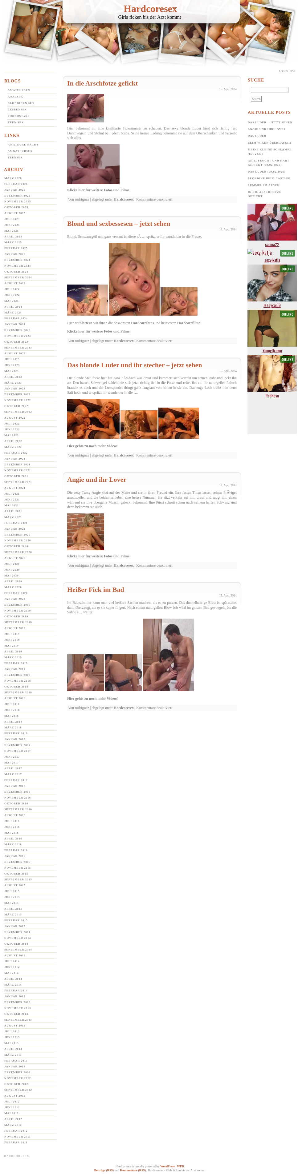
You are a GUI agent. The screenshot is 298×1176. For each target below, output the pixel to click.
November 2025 (17, 201)
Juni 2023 (12, 365)
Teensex (15, 157)
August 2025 (15, 213)
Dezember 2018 (17, 674)
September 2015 (18, 879)
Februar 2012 (16, 1130)
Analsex (15, 96)
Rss (292, 71)
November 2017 (17, 750)
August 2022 (15, 417)
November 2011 (17, 1136)
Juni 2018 (12, 710)
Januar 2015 (14, 926)
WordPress (167, 1166)
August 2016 (15, 815)
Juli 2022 (12, 423)
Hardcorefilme (188, 323)
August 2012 (15, 1095)
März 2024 (13, 312)
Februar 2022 (16, 452)
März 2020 (13, 587)
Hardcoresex (150, 8)
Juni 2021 (12, 499)
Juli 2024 (12, 289)
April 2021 (13, 511)
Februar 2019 (16, 663)
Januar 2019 (14, 669)
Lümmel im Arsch (264, 185)
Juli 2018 (12, 704)
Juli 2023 (12, 359)
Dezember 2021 (17, 464)
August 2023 (15, 353)
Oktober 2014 (16, 943)
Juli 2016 (12, 821)
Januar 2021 (14, 528)
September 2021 (18, 482)
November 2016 (17, 797)
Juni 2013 (12, 1037)
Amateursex (19, 90)
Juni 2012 (12, 1107)
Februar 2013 (16, 1060)
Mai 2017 (11, 762)
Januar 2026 (14, 189)
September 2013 (18, 1019)
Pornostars (19, 116)
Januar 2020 (14, 598)
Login (283, 71)
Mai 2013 (11, 1043)
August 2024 (15, 283)
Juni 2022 (12, 429)
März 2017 (13, 774)
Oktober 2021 (16, 476)
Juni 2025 (12, 224)
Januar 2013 (14, 1066)
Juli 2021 (12, 493)
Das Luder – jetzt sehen (270, 122)
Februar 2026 (16, 183)
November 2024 (17, 265)
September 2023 (18, 347)
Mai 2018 (11, 715)
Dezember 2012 (17, 1072)
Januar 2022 (14, 458)
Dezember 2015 (17, 861)
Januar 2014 (14, 996)
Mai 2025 (11, 230)
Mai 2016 (11, 832)
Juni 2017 (12, 756)
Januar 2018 (14, 739)
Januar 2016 (14, 856)
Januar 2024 (14, 324)
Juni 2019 (12, 639)
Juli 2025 (12, 219)
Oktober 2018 (16, 686)
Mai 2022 (11, 435)
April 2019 (13, 651)
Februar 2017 (16, 780)
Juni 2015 (12, 897)
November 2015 (17, 867)
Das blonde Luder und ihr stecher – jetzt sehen (134, 365)
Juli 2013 (12, 1031)
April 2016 (13, 838)
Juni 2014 (12, 967)
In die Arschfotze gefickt (102, 83)
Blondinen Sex (21, 103)
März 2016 (13, 844)
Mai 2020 (11, 575)
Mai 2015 (11, 902)
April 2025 (13, 236)
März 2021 (13, 517)
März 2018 (13, 727)
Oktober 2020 (16, 546)
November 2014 (17, 937)
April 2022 (13, 441)
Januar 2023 (14, 388)
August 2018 (15, 698)
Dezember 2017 (17, 745)
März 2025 (13, 242)
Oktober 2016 (16, 803)
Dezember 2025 (17, 195)
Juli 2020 (12, 563)
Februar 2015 (16, 920)
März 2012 (13, 1124)
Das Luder (257, 136)
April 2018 (13, 721)
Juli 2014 (12, 961)
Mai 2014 (11, 973)
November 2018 (17, 680)
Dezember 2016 (17, 791)
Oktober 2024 (16, 271)
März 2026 (13, 178)
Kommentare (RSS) (133, 1170)
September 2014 (18, 949)
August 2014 (15, 955)
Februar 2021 (16, 522)
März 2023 (13, 382)
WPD (180, 1166)
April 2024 (13, 306)
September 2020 (18, 552)
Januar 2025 (14, 254)
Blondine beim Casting (269, 178)
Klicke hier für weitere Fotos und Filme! (99, 190)
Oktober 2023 (16, 341)
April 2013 (13, 1048)
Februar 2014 (16, 990)
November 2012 (17, 1078)
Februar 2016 (16, 850)
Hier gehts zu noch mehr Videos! (93, 446)
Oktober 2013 (16, 1013)
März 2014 (13, 984)
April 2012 (13, 1119)
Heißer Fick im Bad (95, 589)
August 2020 (15, 558)
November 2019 (17, 610)
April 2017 (13, 768)
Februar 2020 (16, 593)
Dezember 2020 (17, 534)
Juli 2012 (12, 1101)
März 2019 (13, 657)
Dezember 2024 (17, 259)
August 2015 (15, 885)
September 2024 (18, 277)
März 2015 (13, 914)
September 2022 (18, 411)
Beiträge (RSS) (104, 1170)
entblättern (83, 323)
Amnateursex (20, 151)
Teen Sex (16, 122)
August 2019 (15, 628)
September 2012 (18, 1089)
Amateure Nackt (23, 144)
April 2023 (13, 376)
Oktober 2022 (16, 406)
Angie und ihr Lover (96, 479)
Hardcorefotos (142, 323)
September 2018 (18, 692)
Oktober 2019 (16, 616)
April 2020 (13, 581)
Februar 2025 (16, 248)
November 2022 (17, 400)
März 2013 (13, 1054)
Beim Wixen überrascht (270, 142)
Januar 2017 (14, 785)
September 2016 (18, 809)
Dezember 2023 (17, 330)
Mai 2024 (11, 300)
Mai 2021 (11, 505)
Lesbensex (17, 109)
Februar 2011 (15, 1142)
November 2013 (17, 1008)
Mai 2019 (11, 645)
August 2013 (15, 1025)
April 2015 (13, 908)
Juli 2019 (12, 634)
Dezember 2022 (17, 394)
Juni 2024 (12, 295)
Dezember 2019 (17, 604)
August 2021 (15, 487)
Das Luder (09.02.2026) (267, 171)
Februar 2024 (16, 318)
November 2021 (17, 470)
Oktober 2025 (16, 207)
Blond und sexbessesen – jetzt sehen (118, 223)
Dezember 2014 (17, 932)
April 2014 (13, 978)
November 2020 (17, 540)
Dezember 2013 (17, 1002)
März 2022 (13, 446)
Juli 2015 (12, 891)
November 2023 (17, 335)
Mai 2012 (11, 1113)
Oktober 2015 (16, 873)
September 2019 (18, 622)
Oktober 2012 (16, 1084)
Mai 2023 (11, 371)
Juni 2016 (12, 826)
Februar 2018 (16, 733)
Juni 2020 (12, 569)
